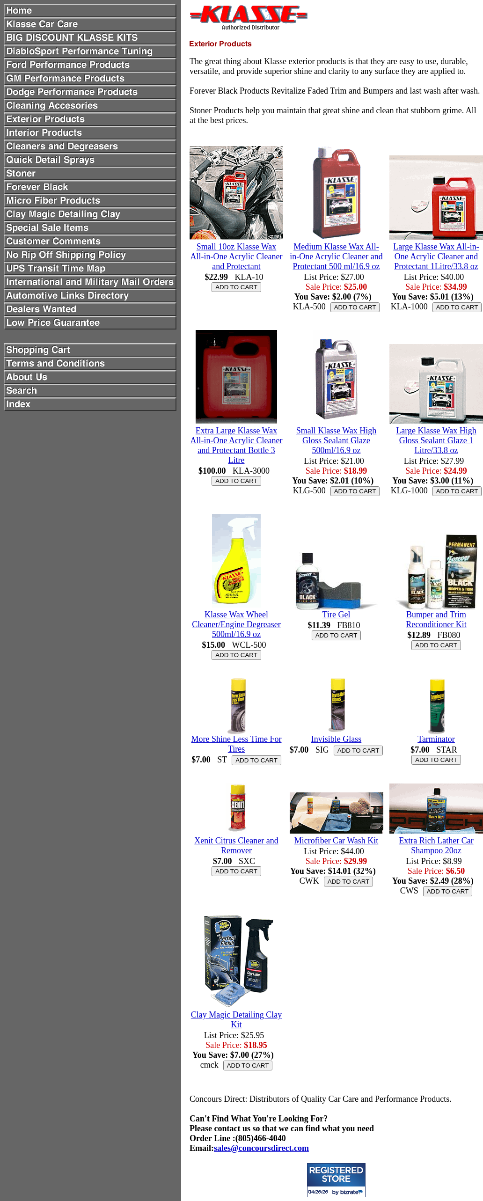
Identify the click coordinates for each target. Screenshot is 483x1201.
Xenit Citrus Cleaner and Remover (236, 845)
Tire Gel (336, 614)
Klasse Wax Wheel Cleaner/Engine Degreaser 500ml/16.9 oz (236, 624)
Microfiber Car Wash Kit (336, 840)
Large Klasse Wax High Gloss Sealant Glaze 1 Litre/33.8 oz (436, 440)
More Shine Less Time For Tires (236, 744)
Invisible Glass (336, 739)
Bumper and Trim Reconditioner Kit (436, 619)
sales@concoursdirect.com (261, 1148)
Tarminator (436, 739)
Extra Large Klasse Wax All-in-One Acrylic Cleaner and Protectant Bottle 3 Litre (236, 445)
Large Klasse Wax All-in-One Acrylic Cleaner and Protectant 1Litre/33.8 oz (436, 256)
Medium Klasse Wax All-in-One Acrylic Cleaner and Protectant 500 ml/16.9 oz (336, 256)
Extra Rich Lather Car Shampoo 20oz (436, 845)
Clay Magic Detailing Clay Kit (236, 1019)
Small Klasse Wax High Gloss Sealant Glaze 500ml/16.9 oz (336, 440)
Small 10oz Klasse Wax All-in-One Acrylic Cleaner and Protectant (236, 256)
